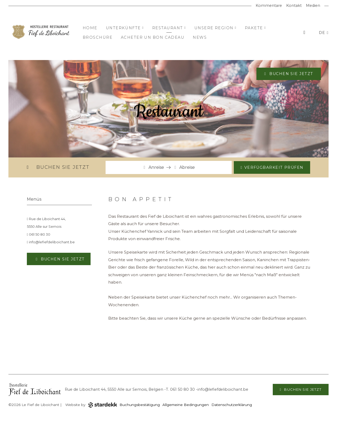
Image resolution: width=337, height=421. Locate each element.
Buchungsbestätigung (140, 405)
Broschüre (97, 37)
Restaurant (169, 28)
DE (323, 33)
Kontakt (294, 5)
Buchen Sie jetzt (290, 73)
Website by (91, 405)
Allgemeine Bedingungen (185, 405)
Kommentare (269, 5)
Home (90, 28)
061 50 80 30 (38, 234)
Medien (313, 5)
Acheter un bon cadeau (152, 37)
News (200, 37)
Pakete (255, 28)
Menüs (34, 199)
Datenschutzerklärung (231, 405)
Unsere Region (215, 28)
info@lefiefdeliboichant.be (51, 242)
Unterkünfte (125, 28)
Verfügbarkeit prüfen (274, 167)
